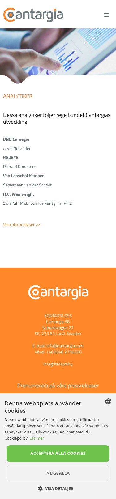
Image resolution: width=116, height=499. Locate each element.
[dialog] (58, 446)
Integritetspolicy (58, 363)
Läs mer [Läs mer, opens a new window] (37, 438)
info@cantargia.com (65, 345)
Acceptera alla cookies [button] (58, 453)
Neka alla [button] (58, 473)
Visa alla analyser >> (22, 224)
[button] (58, 488)
